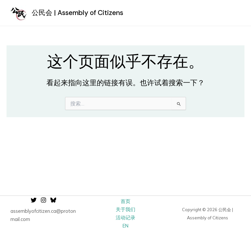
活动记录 (125, 217)
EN (125, 226)
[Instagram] (43, 200)
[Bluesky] (53, 200)
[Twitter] (34, 200)
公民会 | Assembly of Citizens (77, 12)
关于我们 (125, 209)
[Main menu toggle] (233, 13)
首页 (125, 201)
